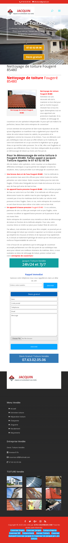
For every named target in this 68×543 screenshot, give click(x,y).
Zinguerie (14, 424)
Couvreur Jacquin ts (25, 536)
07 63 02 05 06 (34, 47)
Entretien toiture (17, 412)
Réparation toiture (18, 416)
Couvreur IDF (15, 533)
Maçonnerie (15, 432)
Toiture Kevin (28, 533)
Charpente (15, 420)
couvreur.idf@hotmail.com (19, 457)
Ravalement (15, 428)
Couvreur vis (39, 536)
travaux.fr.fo (14, 452)
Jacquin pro (50, 536)
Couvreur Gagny (17, 530)
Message (34, 325)
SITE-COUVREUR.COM (43, 525)
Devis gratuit (34, 56)
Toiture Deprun (50, 530)
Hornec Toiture (43, 533)
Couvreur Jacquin (33, 530)
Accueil (13, 408)
